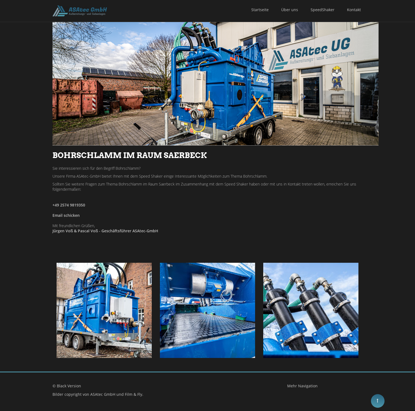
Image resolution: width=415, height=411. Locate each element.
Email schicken (66, 215)
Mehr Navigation (302, 385)
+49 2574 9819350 (68, 205)
